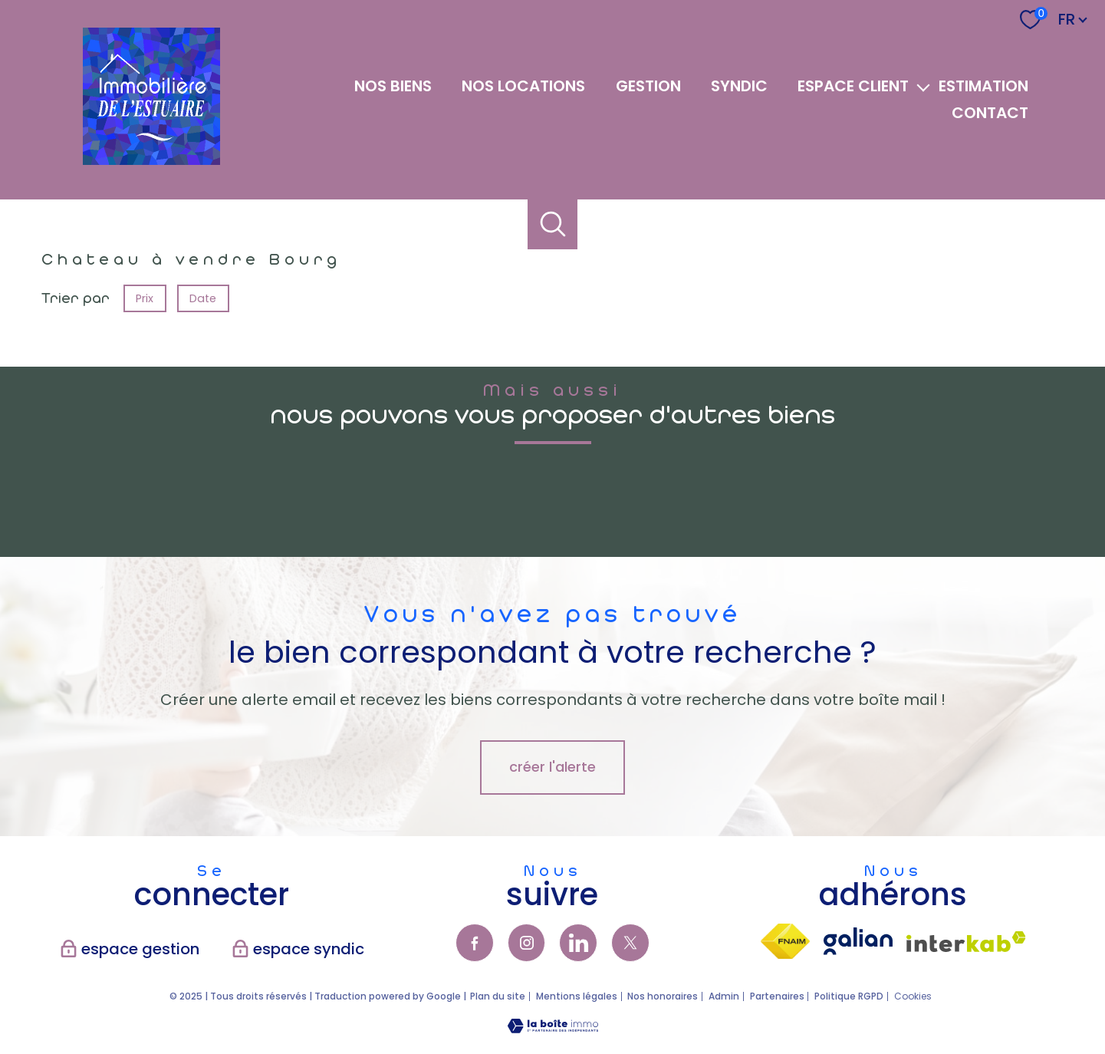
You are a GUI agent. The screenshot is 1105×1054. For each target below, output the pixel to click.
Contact (990, 113)
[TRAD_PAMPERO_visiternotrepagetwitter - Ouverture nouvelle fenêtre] (630, 943)
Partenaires (777, 996)
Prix (144, 297)
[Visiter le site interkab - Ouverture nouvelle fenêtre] (966, 941)
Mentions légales (576, 996)
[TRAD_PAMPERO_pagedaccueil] (151, 160)
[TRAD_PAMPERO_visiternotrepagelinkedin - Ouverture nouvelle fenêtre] (578, 943)
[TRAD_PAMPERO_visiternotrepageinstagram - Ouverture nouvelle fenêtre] (527, 943)
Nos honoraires (662, 996)
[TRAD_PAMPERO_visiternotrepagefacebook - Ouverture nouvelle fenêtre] (474, 943)
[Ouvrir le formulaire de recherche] (552, 224)
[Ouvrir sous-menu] (923, 86)
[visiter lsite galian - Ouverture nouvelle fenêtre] (858, 941)
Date (203, 297)
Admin (724, 996)
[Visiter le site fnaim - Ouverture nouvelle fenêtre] (785, 941)
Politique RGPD (848, 996)
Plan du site (497, 996)
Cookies (913, 996)
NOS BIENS (393, 86)
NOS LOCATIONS (523, 86)
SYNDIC (739, 86)
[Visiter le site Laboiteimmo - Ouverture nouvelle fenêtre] (553, 1028)
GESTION (648, 86)
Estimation (983, 86)
